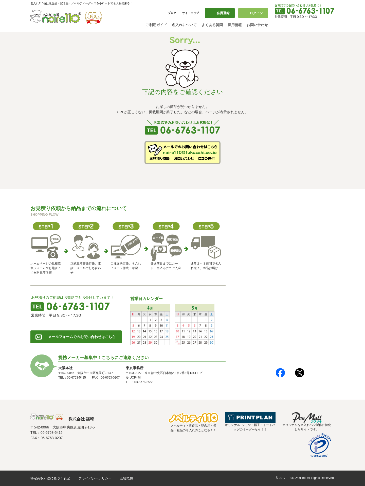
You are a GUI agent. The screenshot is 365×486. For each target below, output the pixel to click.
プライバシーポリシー (95, 478)
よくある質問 (212, 25)
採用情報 (235, 25)
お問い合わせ (257, 25)
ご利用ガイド (156, 25)
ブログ (172, 12)
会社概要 (126, 478)
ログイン (256, 13)
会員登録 (223, 13)
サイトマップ (190, 12)
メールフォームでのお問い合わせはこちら (82, 337)
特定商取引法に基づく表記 (50, 478)
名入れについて (184, 25)
